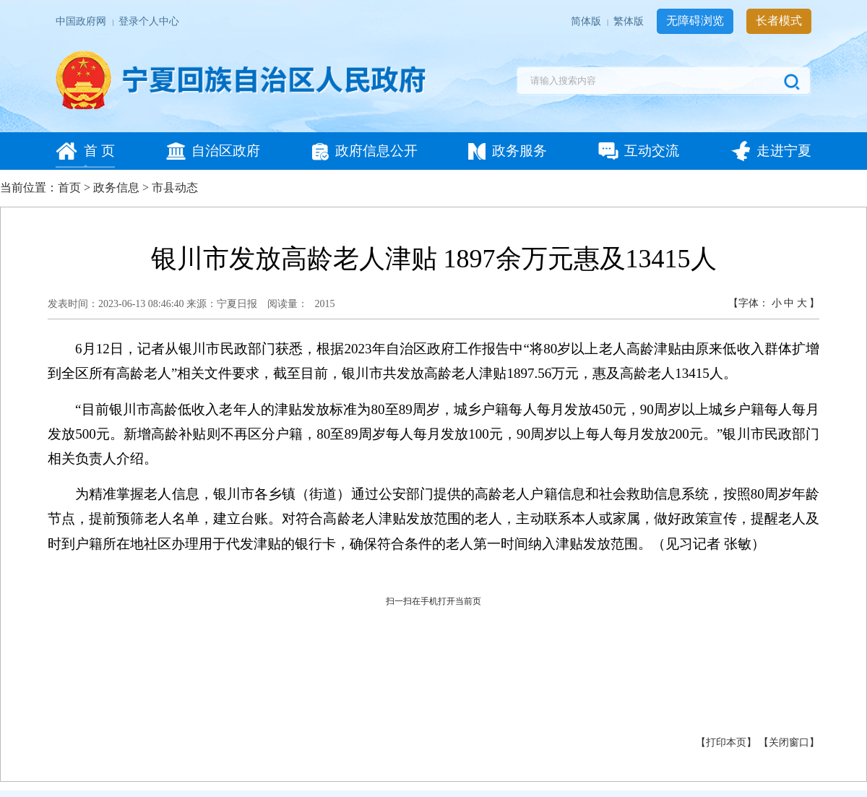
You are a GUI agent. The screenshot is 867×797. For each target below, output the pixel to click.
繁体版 (629, 21)
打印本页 (726, 742)
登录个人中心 (148, 21)
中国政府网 (82, 21)
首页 (69, 187)
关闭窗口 (789, 742)
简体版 (587, 21)
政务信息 (116, 187)
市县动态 (175, 187)
